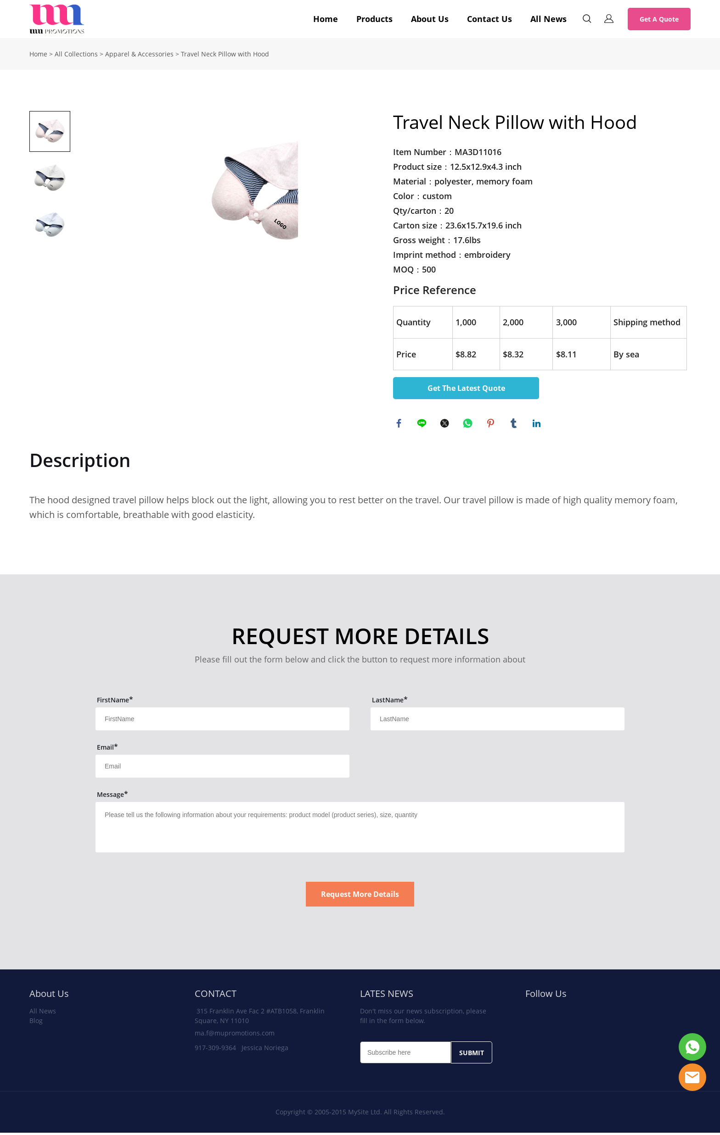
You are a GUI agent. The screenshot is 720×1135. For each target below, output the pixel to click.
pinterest (492, 424)
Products (374, 18)
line (423, 424)
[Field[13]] (222, 768)
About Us (430, 18)
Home (325, 18)
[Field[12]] (497, 721)
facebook (400, 424)
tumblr (515, 424)
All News (548, 18)
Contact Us (489, 18)
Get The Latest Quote (466, 388)
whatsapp (469, 424)
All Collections (76, 54)
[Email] (405, 1055)
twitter (446, 424)
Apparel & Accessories (139, 54)
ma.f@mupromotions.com (235, 1035)
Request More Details (360, 896)
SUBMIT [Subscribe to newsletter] (471, 1055)
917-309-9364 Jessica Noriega (241, 1050)
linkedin (538, 424)
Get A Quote (659, 19)
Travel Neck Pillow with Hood (225, 54)
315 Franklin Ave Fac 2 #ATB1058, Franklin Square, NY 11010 (260, 1018)
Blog (36, 1022)
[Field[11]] (222, 721)
